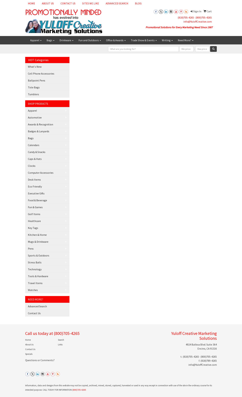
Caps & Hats (35, 159)
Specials (28, 354)
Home (31, 3)
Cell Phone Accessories (41, 73)
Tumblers (33, 94)
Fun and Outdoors (89, 40)
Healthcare (34, 221)
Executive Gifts (36, 193)
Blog (138, 3)
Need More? (185, 40)
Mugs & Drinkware (38, 241)
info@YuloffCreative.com (197, 21)
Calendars (33, 145)
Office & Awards (116, 40)
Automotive (35, 117)
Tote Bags (34, 87)
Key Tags (33, 228)
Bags (50, 40)
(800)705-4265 (203, 17)
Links (60, 344)
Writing (167, 40)
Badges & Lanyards (38, 131)
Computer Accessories (40, 172)
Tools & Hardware (38, 276)
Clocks (31, 165)
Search (61, 339)
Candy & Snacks (36, 152)
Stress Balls (35, 262)
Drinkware (66, 40)
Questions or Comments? (40, 360)
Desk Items (34, 179)
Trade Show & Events (144, 40)
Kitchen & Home (37, 234)
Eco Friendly (35, 186)
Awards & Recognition (40, 124)
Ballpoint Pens (36, 80)
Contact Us (68, 3)
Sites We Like (90, 3)
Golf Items (34, 214)
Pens (31, 248)
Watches (33, 290)
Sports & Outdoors (38, 255)
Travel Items (35, 283)
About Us (48, 3)
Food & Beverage (37, 200)
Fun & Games (35, 207)
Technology (35, 269)
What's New (35, 66)
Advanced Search (117, 3)
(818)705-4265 (186, 17)
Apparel (36, 40)
